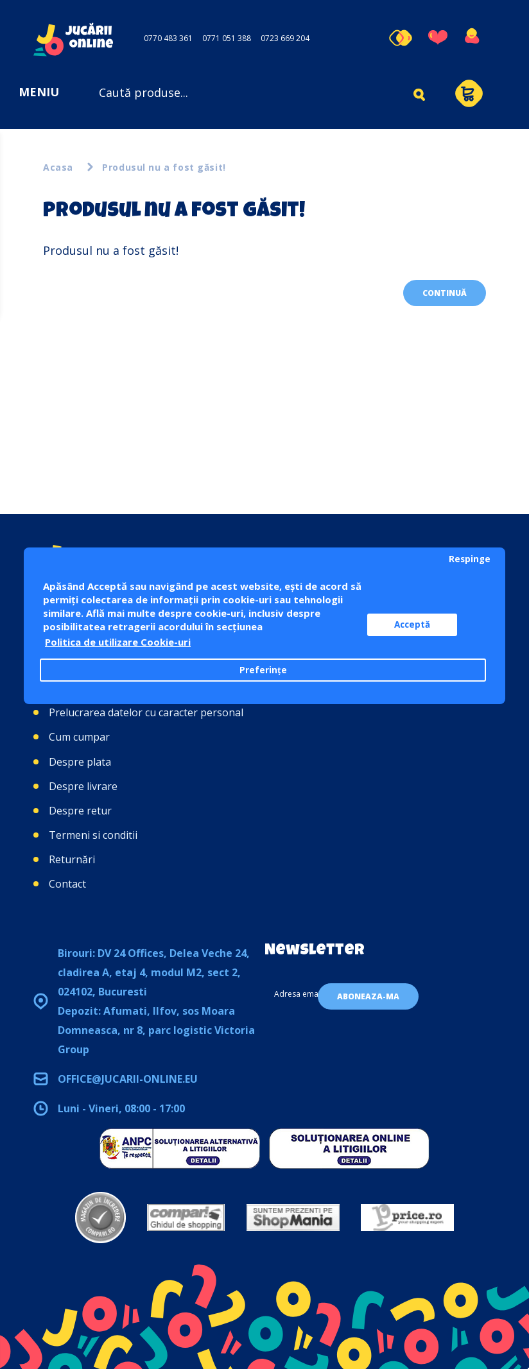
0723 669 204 (285, 38)
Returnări (72, 859)
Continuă (444, 293)
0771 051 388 (226, 38)
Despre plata (80, 762)
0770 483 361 (168, 38)
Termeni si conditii (93, 835)
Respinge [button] (469, 559)
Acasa (58, 167)
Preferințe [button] (263, 670)
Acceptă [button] (412, 624)
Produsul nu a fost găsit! (164, 167)
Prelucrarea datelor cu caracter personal (146, 712)
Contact (67, 884)
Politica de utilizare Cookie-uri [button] (118, 641)
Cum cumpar (79, 737)
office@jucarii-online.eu (128, 1079)
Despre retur (80, 811)
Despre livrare (83, 786)
